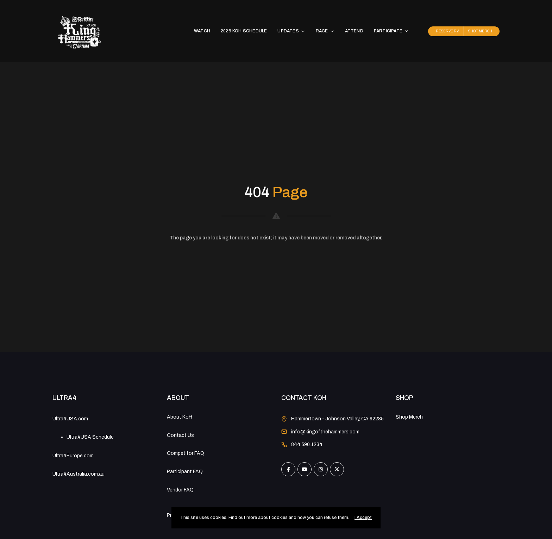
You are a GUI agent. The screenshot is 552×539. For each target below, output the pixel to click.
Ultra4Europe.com (73, 455)
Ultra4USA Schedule (90, 437)
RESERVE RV (447, 31)
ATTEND (354, 31)
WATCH (202, 31)
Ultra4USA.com (70, 418)
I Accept (363, 517)
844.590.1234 (306, 444)
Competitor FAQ (185, 453)
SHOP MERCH (480, 31)
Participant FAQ (185, 471)
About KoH (179, 417)
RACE (325, 31)
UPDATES (291, 31)
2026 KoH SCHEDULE (244, 31)
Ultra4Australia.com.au (78, 474)
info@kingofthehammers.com (325, 431)
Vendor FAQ (180, 490)
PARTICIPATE (391, 31)
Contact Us (180, 435)
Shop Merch (409, 417)
